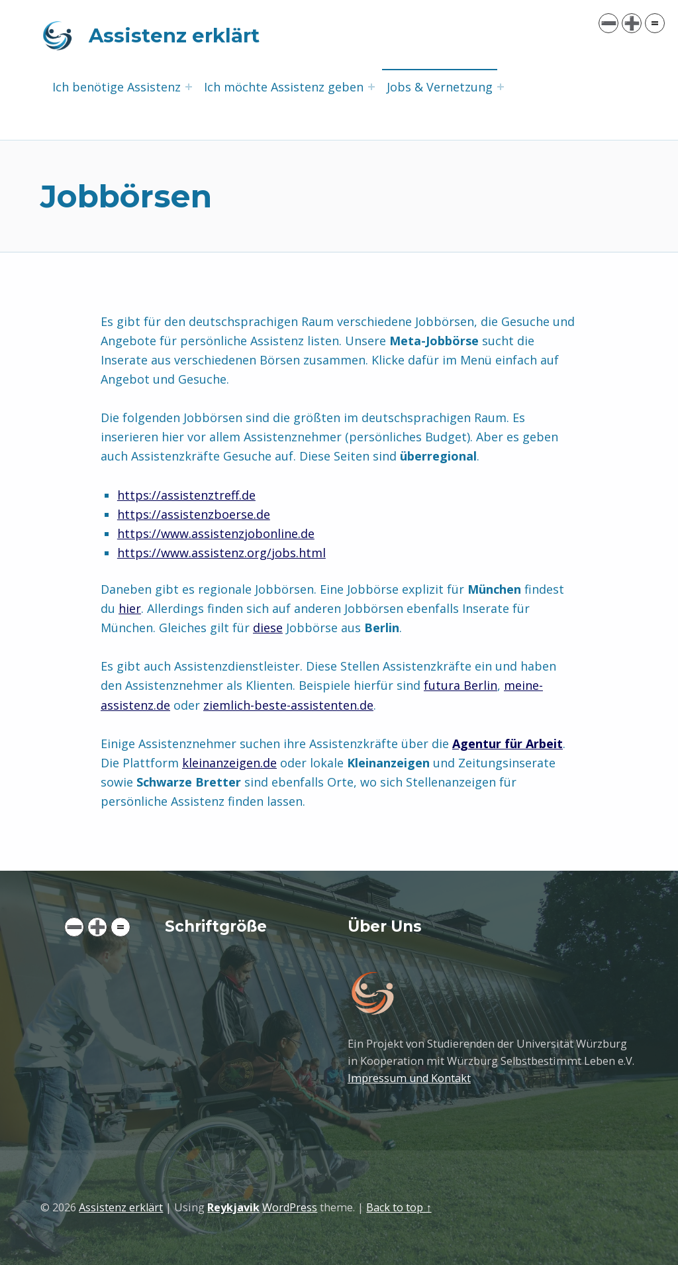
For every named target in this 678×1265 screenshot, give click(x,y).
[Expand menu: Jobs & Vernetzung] (500, 86)
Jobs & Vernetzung (440, 87)
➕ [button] (97, 927)
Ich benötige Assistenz (116, 87)
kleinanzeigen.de (229, 763)
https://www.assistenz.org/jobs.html (221, 553)
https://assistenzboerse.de (193, 514)
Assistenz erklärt (174, 35)
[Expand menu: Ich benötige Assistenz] (188, 86)
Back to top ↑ (398, 1207)
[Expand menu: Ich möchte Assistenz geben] (371, 86)
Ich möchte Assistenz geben (283, 87)
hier (130, 608)
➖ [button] (74, 927)
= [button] (120, 927)
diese (268, 627)
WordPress (289, 1207)
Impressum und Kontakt (409, 1078)
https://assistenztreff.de (186, 495)
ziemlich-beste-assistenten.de (288, 705)
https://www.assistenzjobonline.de (216, 533)
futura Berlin (460, 685)
